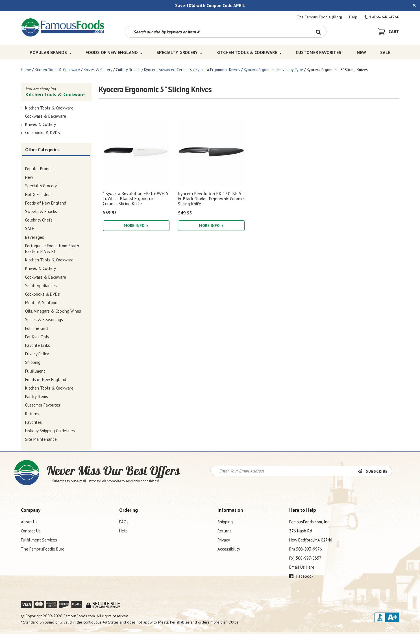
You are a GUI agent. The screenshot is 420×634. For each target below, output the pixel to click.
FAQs (124, 522)
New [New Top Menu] (361, 52)
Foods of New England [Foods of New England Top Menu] (114, 52)
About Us (29, 522)
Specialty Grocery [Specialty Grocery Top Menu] (179, 52)
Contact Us (31, 531)
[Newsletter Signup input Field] (284, 471)
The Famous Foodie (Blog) (319, 17)
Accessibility (228, 549)
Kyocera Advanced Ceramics (168, 69)
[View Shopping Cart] (388, 31)
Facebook (301, 576)
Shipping (225, 522)
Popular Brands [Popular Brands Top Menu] (50, 52)
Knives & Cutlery (98, 69)
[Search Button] (318, 31)
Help (353, 17)
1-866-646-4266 (381, 17)
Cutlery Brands (128, 69)
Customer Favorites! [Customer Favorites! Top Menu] (319, 52)
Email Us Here (301, 567)
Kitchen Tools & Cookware (57, 69)
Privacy (223, 540)
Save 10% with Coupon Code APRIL (210, 5)
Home (26, 69)
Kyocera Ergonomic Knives (217, 69)
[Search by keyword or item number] (218, 31)
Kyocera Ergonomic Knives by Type (273, 69)
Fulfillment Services (39, 540)
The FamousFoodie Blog (42, 549)
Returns (224, 531)
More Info (136, 225)
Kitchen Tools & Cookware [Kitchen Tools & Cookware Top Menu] (249, 52)
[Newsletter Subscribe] (375, 471)
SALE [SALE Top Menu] (385, 52)
